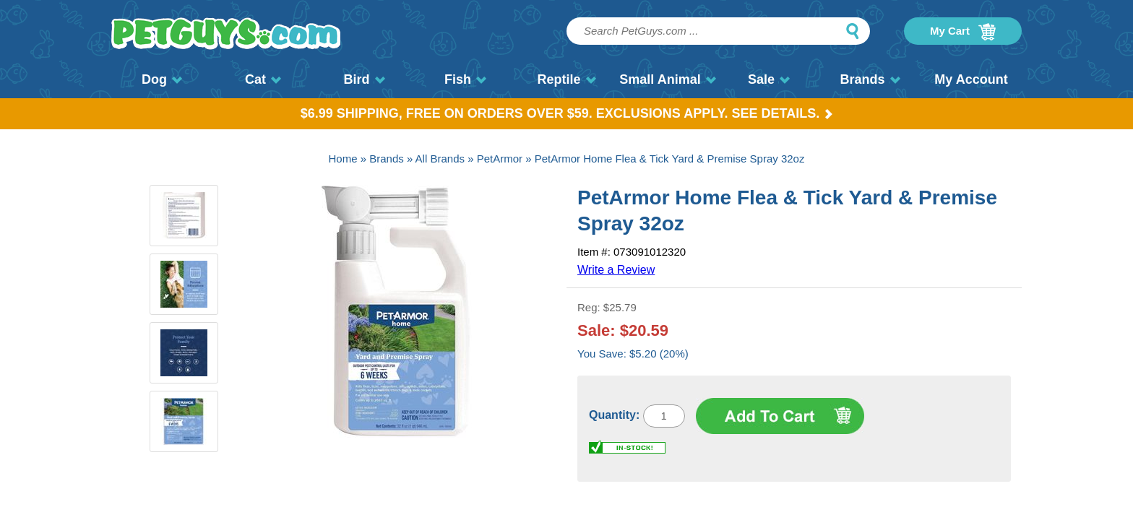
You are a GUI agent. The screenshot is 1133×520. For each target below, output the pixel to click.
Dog (162, 79)
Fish (465, 79)
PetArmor (499, 158)
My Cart (963, 31)
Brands (870, 79)
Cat (263, 79)
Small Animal (667, 79)
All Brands (440, 158)
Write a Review (616, 270)
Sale (769, 79)
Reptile (566, 79)
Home (343, 158)
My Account (970, 79)
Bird (364, 79)
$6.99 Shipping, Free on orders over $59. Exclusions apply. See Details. (567, 113)
